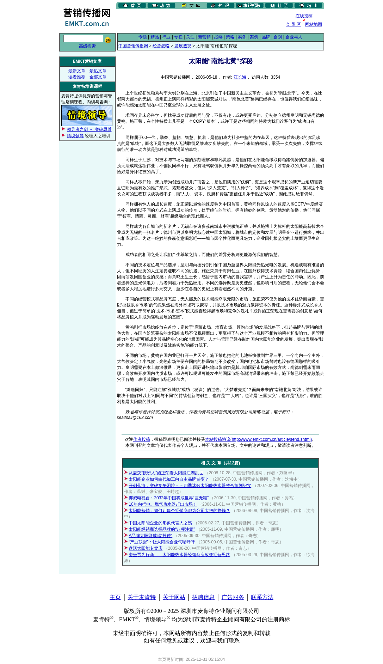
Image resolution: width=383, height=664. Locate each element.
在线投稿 (304, 15)
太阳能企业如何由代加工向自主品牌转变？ (169, 479)
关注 (190, 37)
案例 (254, 37)
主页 (115, 597)
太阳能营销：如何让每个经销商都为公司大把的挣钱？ (179, 510)
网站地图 (313, 24)
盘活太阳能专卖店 (145, 548)
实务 (242, 37)
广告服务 (233, 597)
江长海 (240, 77)
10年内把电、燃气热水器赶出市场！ (163, 504)
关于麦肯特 (142, 597)
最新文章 (76, 70)
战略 (218, 37)
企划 (277, 37)
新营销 (204, 37)
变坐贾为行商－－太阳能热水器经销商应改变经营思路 (179, 554)
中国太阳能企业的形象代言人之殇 (160, 522)
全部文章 (97, 76)
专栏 (178, 37)
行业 (166, 37)
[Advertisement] (198, 20)
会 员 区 (293, 24)
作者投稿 (141, 439)
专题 (142, 37)
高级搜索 (87, 46)
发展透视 (182, 45)
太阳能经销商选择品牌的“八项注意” (162, 529)
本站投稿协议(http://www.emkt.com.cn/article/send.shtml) (258, 439)
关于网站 (174, 597)
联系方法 (262, 597)
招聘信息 (203, 597)
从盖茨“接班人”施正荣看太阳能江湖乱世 (166, 472)
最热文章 (97, 70)
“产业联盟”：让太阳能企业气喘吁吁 (162, 542)
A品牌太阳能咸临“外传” (150, 535)
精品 (154, 37)
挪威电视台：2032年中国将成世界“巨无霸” (169, 497)
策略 (230, 37)
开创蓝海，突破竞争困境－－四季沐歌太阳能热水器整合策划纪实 (190, 485)
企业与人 (293, 37)
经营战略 (161, 45)
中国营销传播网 (133, 45)
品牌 (266, 37)
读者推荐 (76, 76)
